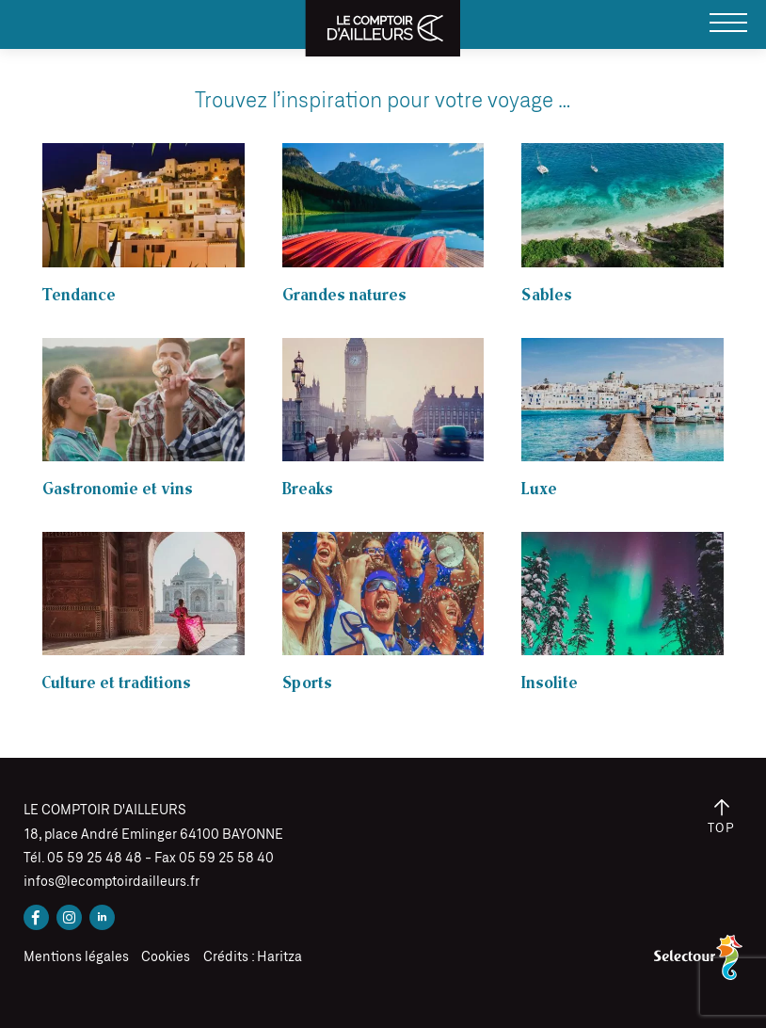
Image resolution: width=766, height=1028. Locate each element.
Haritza (279, 957)
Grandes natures (344, 295)
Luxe (539, 489)
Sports (307, 683)
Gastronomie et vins (117, 489)
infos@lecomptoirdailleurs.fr (111, 882)
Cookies (165, 957)
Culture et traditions (116, 683)
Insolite (549, 683)
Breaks (307, 489)
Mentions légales (76, 957)
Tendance (79, 295)
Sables (546, 295)
